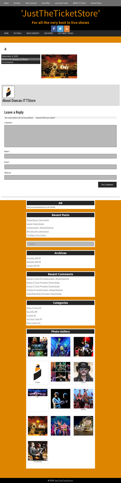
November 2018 (32, 261)
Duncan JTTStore (20, 59)
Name (7, 151)
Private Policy (96, 3)
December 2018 (32, 258)
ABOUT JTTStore (79, 3)
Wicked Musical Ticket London (38, 220)
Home (6, 3)
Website (7, 172)
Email (7, 162)
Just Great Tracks (61, 3)
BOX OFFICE (48, 33)
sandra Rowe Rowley (34, 293)
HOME (6, 33)
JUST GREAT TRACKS (65, 33)
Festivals (17, 3)
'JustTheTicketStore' (60, 13)
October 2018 (32, 265)
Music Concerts (31, 3)
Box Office (46, 3)
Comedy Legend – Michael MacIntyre (40, 227)
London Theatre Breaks (35, 224)
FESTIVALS (17, 33)
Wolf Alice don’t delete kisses (38, 231)
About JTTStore (33, 308)
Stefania (30, 290)
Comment (8, 122)
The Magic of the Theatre (36, 235)
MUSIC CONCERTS (33, 33)
